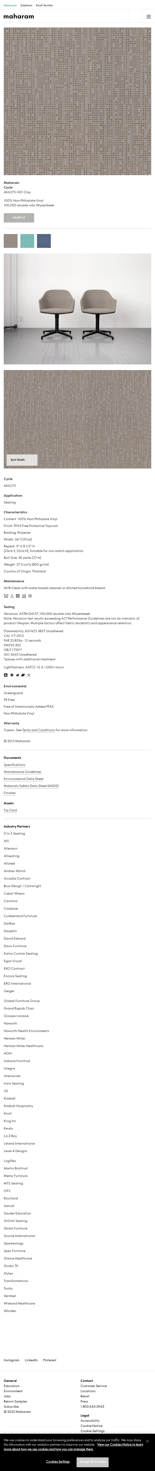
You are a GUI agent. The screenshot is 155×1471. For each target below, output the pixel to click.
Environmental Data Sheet (24, 779)
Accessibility (90, 1421)
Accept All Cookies (92, 1462)
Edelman (26, 5)
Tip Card (10, 810)
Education (11, 1386)
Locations (88, 1391)
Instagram (11, 1360)
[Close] (147, 1441)
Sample (19, 217)
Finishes (10, 793)
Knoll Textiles (44, 5)
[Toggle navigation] (134, 16)
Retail (85, 1396)
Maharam (10, 5)
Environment (13, 1391)
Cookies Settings (58, 1462)
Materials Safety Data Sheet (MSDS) (31, 786)
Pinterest (49, 1360)
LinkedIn (31, 1360)
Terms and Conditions (38, 730)
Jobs (7, 1396)
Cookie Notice (92, 1426)
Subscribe (11, 1407)
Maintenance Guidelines (22, 772)
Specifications (14, 765)
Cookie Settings (93, 1431)
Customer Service (94, 1386)
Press (84, 1401)
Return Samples (15, 1401)
